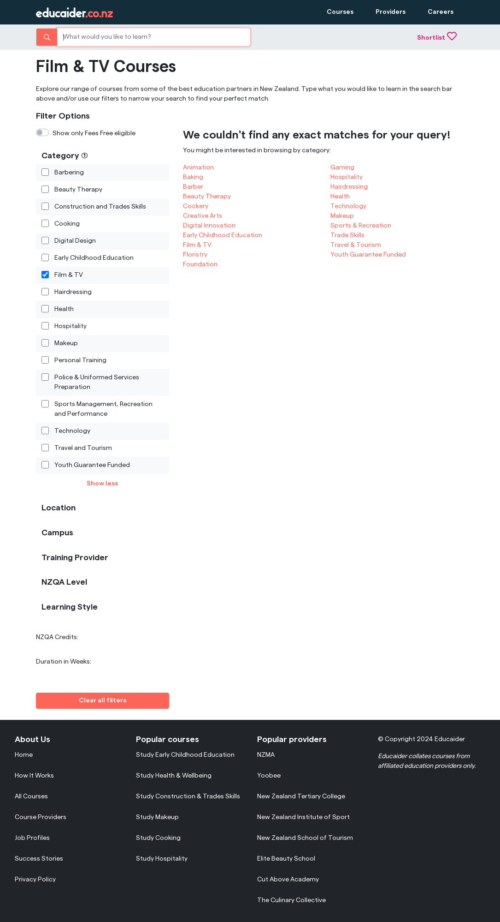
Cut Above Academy (288, 879)
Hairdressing (73, 291)
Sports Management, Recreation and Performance (103, 408)
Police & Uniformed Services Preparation (96, 381)
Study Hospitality (162, 859)
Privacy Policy (35, 879)
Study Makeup (157, 817)
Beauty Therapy (78, 189)
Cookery (195, 206)
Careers (440, 12)
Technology (72, 430)
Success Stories (39, 859)
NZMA (266, 755)
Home (24, 755)
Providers (391, 12)
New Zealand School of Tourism (305, 838)
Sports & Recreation (360, 225)
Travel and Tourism (83, 447)
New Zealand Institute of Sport (303, 817)
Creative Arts (202, 216)
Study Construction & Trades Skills (188, 796)
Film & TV (68, 274)
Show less (102, 483)
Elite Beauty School (286, 859)
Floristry (195, 254)
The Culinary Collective (291, 900)
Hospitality (70, 325)
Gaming (342, 167)
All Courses (31, 796)
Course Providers (40, 817)
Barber (193, 187)
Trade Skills (347, 235)
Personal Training (80, 360)
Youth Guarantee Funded (92, 464)
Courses (340, 12)
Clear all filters (102, 700)
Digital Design (75, 240)
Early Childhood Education (94, 257)
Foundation (200, 264)
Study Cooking (158, 838)
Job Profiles (32, 838)
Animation (198, 167)
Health (64, 308)
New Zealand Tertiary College (301, 796)
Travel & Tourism (355, 245)
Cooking (67, 223)
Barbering (69, 172)
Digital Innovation (209, 225)
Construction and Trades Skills (100, 206)
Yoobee (269, 775)
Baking (193, 177)
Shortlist (437, 38)
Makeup (66, 343)
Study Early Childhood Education (185, 755)
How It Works (34, 775)
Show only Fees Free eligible (94, 133)
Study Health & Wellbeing (174, 775)
